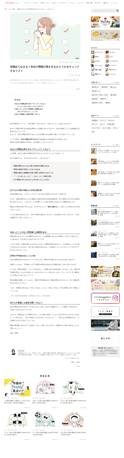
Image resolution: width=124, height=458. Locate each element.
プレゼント (36, 3)
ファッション (72, 3)
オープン (95, 124)
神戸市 (104, 99)
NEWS (42, 3)
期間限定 (95, 120)
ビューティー (80, 3)
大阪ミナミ (97, 91)
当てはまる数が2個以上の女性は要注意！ (30, 106)
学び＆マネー (97, 3)
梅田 (108, 102)
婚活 (73, 362)
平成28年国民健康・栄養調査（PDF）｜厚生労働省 (32, 296)
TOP (5, 9)
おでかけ (54, 3)
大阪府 (105, 87)
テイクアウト (96, 128)
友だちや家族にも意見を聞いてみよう (27, 114)
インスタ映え (107, 128)
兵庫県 (96, 99)
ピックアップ (27, 3)
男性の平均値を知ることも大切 (27, 111)
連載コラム (106, 3)
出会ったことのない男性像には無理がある (29, 109)
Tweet (78, 89)
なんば (114, 87)
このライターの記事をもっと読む (72, 358)
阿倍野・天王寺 (98, 102)
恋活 (78, 362)
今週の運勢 (111, 124)
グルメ (48, 3)
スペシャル (114, 3)
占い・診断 (12, 9)
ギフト (116, 128)
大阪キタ (96, 87)
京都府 (114, 95)
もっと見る (116, 82)
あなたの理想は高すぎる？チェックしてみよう (30, 104)
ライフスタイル (62, 3)
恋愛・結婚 (89, 3)
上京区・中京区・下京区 (101, 95)
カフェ (103, 124)
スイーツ (103, 120)
